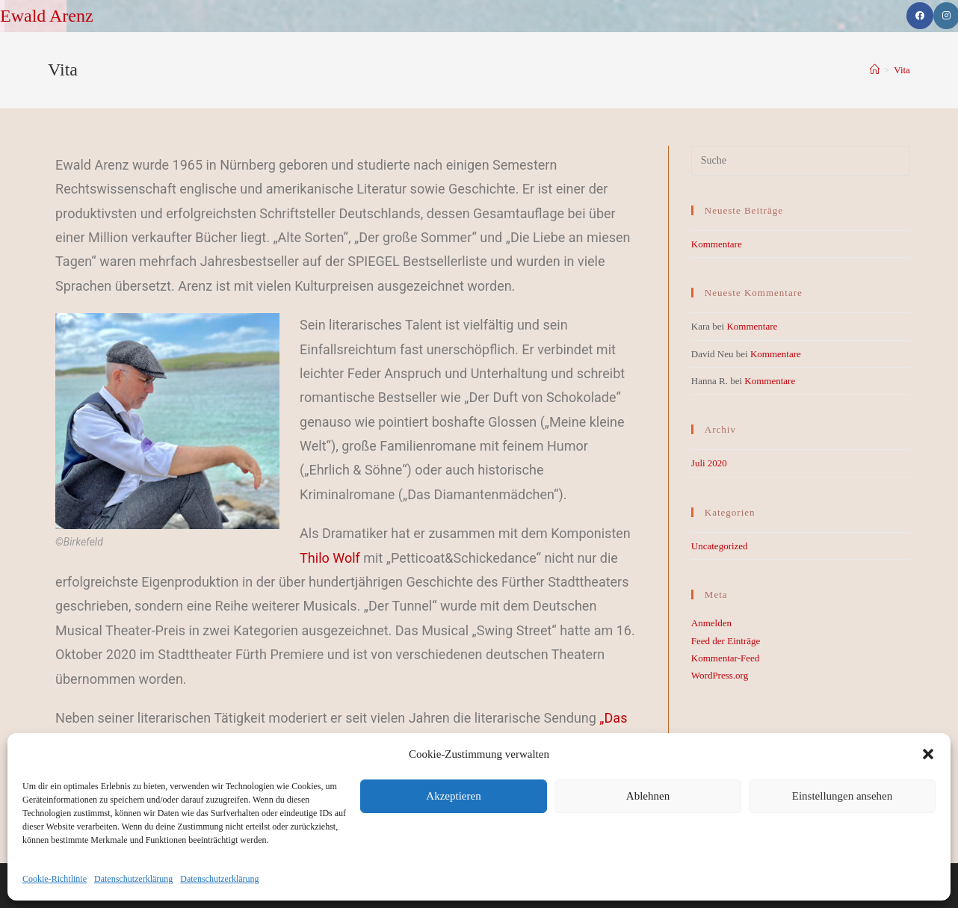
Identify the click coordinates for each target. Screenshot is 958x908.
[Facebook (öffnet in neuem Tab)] (919, 15)
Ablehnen (648, 796)
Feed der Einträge (725, 640)
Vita (902, 69)
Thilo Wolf (330, 558)
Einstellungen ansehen (842, 796)
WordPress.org (719, 675)
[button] (928, 754)
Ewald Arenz (46, 15)
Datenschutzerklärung (133, 879)
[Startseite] (875, 69)
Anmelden (711, 623)
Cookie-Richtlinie (54, 879)
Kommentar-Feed (725, 658)
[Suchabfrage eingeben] (800, 161)
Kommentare (716, 244)
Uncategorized (719, 546)
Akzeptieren (453, 796)
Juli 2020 (709, 463)
